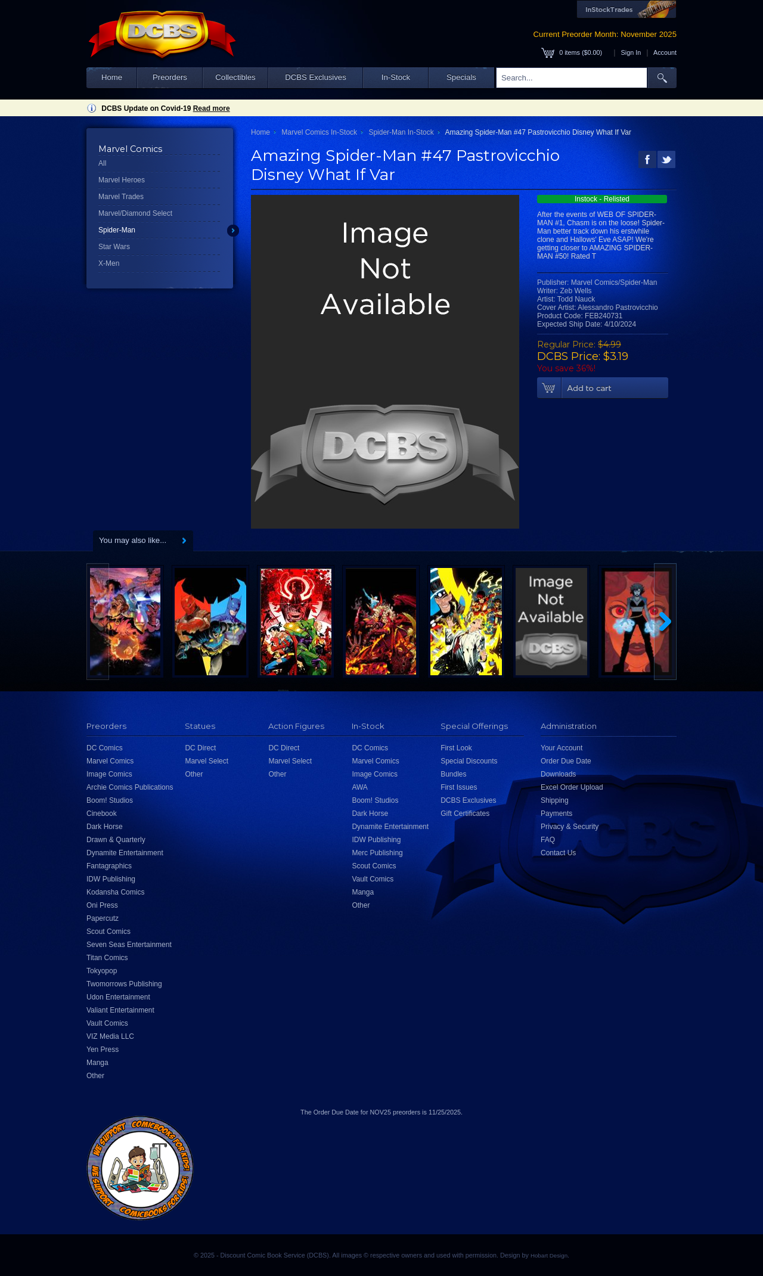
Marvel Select (206, 761)
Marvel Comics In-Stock (319, 132)
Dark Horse (104, 826)
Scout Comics (108, 931)
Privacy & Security (569, 826)
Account (665, 52)
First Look (456, 748)
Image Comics (109, 774)
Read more (211, 108)
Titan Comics (107, 958)
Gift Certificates (465, 813)
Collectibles (235, 77)
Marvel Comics (110, 761)
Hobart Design (549, 1255)
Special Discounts (469, 761)
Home (111, 77)
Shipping (555, 800)
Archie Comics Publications (129, 787)
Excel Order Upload (572, 787)
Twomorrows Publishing (124, 984)
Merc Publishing (377, 853)
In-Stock (396, 77)
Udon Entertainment (118, 997)
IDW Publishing (110, 879)
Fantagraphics (109, 866)
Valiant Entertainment (120, 1010)
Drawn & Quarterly (115, 840)
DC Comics (104, 748)
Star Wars (114, 247)
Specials (461, 77)
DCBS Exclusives (315, 77)
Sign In (631, 52)
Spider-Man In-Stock (400, 132)
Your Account (561, 748)
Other (95, 1076)
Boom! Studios (109, 800)
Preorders (170, 77)
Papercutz (102, 918)
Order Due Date (566, 761)
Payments (556, 813)
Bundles (453, 774)
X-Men (108, 263)
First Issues (459, 787)
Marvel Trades (121, 197)
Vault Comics (107, 1023)
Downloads (558, 774)
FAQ (548, 840)
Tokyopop (101, 971)
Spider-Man (116, 230)
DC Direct (200, 748)
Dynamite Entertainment (124, 853)
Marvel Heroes (121, 180)
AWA (359, 787)
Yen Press (102, 1049)
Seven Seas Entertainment (129, 944)
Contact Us (558, 853)
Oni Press (102, 905)
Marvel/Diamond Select (135, 213)
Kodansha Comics (115, 892)
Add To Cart (602, 388)
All (102, 163)
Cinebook (101, 813)
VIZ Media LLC (110, 1036)
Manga (97, 1062)
